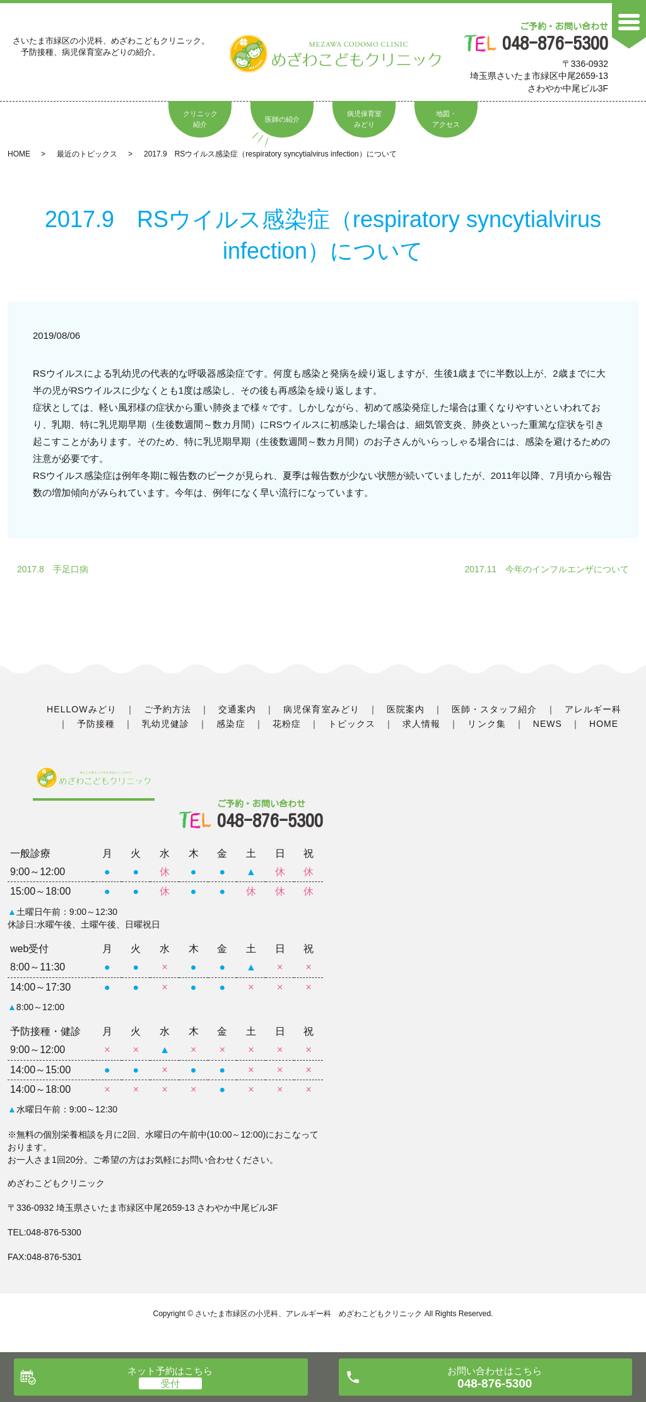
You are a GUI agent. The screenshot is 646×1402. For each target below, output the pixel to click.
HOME (19, 154)
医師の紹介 (282, 119)
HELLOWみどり (82, 709)
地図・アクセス (446, 119)
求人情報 (421, 724)
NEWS (547, 724)
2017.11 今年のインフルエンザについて (546, 569)
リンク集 (486, 724)
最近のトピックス (87, 154)
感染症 (230, 724)
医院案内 (406, 709)
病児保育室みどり (364, 119)
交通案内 (237, 709)
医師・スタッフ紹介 (494, 709)
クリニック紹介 (200, 119)
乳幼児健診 (165, 724)
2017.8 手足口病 (52, 569)
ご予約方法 (167, 709)
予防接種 (96, 724)
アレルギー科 (593, 709)
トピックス (351, 724)
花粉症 (287, 724)
